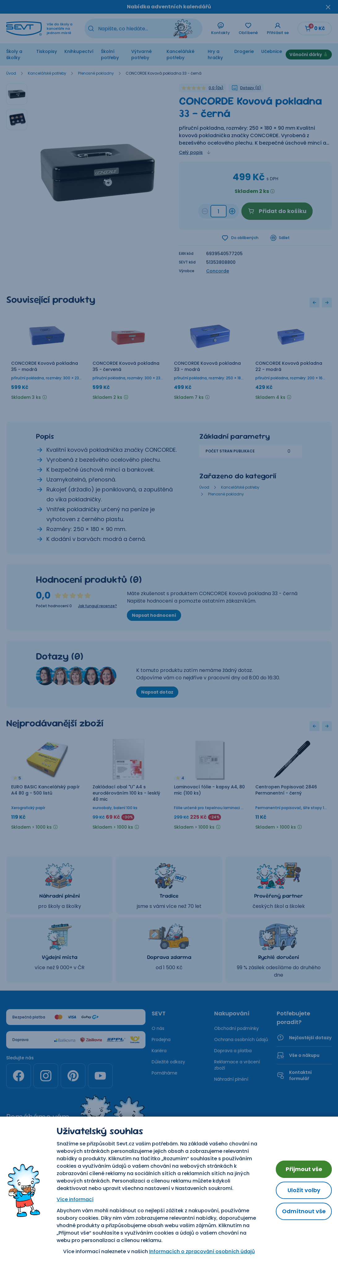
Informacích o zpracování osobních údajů (202, 1251)
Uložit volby (304, 1190)
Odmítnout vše (304, 1211)
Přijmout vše (304, 1169)
